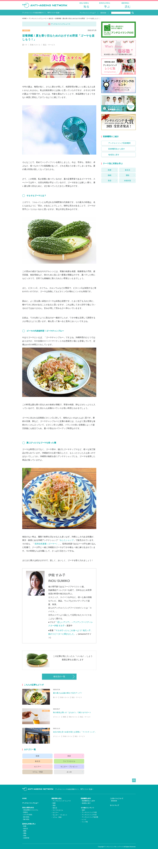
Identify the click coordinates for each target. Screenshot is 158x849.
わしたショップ (67, 542)
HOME (24, 20)
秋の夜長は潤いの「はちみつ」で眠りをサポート (72, 714)
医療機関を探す (86, 795)
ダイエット (56, 719)
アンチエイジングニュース (38, 20)
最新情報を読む (56, 795)
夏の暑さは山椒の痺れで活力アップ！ (67, 695)
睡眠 (64, 719)
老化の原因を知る (28, 804)
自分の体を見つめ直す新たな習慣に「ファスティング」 (74, 734)
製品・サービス (49, 47)
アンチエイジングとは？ (30, 800)
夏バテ (24, 47)
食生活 (51, 20)
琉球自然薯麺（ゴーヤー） (46, 546)
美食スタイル (35, 47)
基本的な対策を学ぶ (29, 820)
